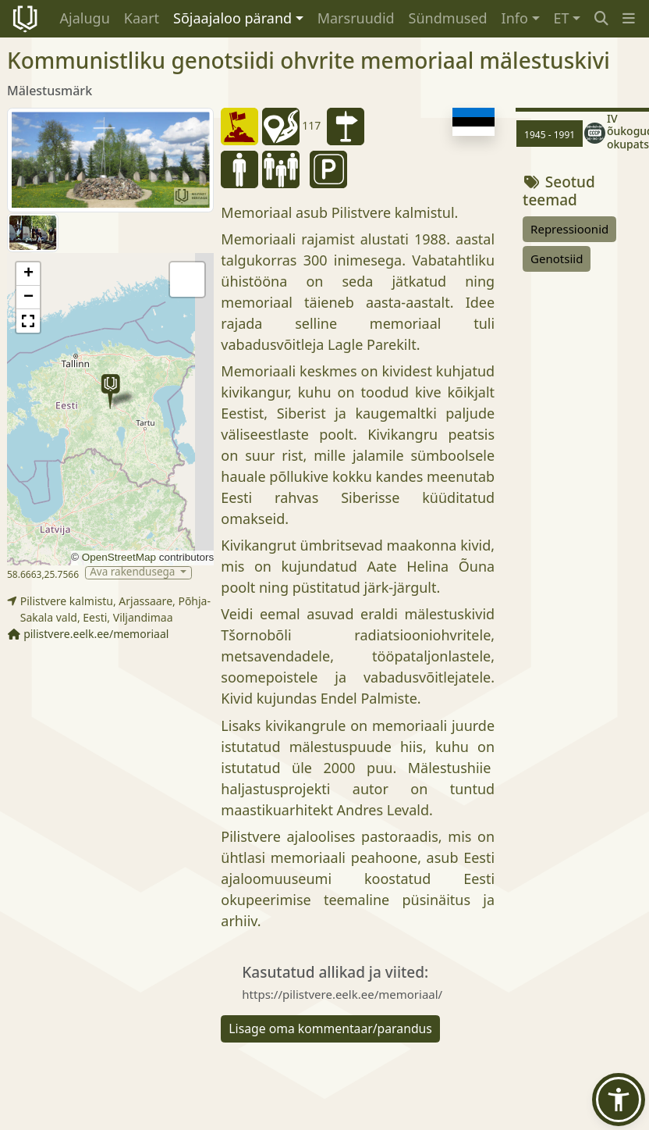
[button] (628, 18)
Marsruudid (356, 18)
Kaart (141, 18)
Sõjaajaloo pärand (232, 18)
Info (515, 18)
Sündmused (448, 18)
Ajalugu (85, 18)
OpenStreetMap (119, 557)
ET (561, 18)
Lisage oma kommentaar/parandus (330, 1028)
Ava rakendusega (134, 572)
